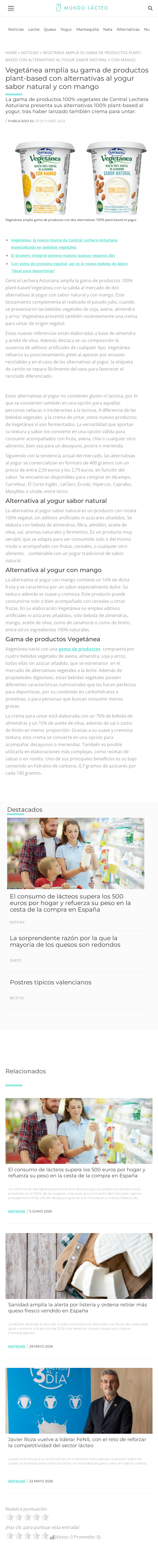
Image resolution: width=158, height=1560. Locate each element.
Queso (15, 960)
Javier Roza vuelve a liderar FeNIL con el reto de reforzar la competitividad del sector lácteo (77, 1442)
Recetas (17, 998)
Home (11, 52)
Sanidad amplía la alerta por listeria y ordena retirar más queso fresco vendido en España (77, 1308)
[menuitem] (16, 29)
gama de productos (79, 649)
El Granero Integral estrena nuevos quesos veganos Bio (63, 255)
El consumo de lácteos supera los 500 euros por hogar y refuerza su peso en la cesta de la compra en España (70, 903)
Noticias (30, 52)
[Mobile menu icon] (10, 8)
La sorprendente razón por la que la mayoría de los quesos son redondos (65, 941)
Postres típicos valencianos (50, 982)
